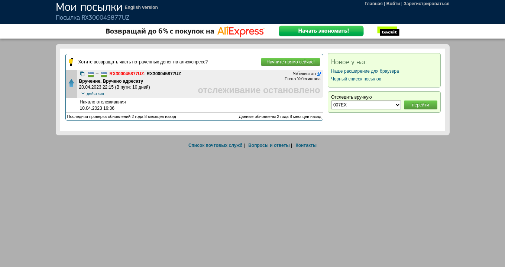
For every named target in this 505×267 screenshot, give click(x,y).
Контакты (306, 145)
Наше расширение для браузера (365, 71)
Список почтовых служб (215, 145)
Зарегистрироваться (426, 3)
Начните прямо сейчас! (290, 62)
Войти (393, 3)
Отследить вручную (351, 97)
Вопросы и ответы (268, 145)
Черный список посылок (356, 79)
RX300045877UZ (127, 73)
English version (141, 7)
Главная (374, 3)
